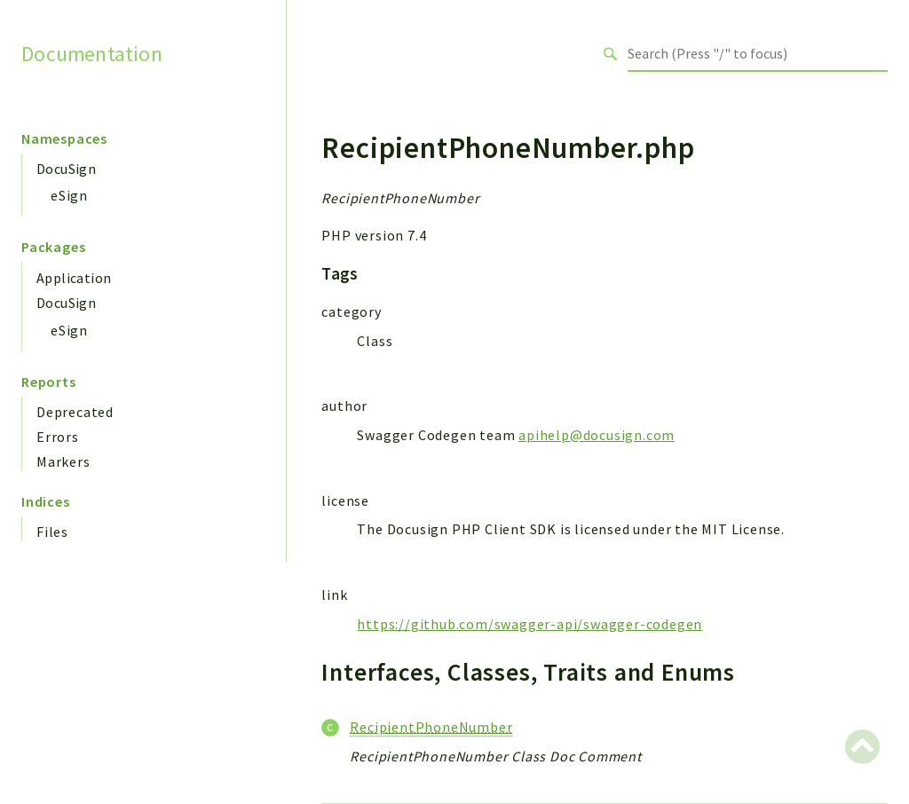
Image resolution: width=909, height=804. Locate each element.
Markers (63, 461)
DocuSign (66, 168)
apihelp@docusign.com (596, 435)
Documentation (91, 53)
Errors (57, 436)
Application (73, 278)
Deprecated (75, 412)
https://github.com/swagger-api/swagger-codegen (529, 624)
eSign (69, 195)
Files (52, 531)
